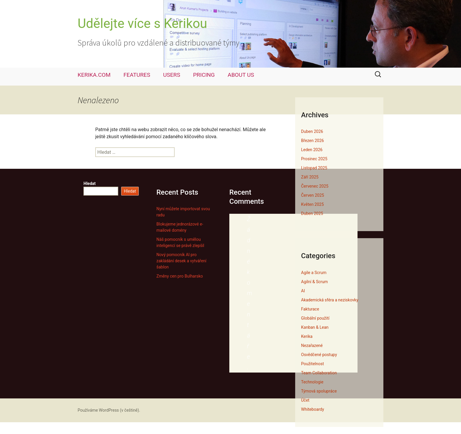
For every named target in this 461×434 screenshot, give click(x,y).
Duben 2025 (312, 213)
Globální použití (315, 318)
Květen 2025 (312, 204)
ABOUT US (241, 74)
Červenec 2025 (314, 186)
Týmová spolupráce (319, 391)
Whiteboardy (312, 409)
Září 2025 (309, 177)
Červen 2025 (312, 195)
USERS (171, 74)
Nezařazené (312, 345)
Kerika (307, 336)
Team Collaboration (319, 372)
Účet (305, 400)
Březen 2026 (312, 140)
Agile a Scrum (313, 272)
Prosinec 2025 (314, 158)
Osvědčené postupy (319, 354)
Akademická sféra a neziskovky (329, 300)
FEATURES (136, 74)
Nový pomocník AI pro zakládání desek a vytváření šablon (181, 260)
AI (303, 290)
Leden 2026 (312, 149)
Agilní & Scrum (314, 281)
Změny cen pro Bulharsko (179, 276)
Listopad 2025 (314, 168)
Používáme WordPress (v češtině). (109, 410)
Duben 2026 (312, 131)
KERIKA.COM (94, 74)
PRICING (204, 74)
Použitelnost (312, 363)
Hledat (89, 183)
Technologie (312, 382)
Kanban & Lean (314, 327)
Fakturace (310, 309)
